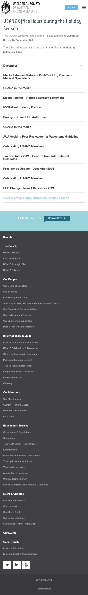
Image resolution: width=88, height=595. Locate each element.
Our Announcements (14, 500)
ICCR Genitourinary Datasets (23, 107)
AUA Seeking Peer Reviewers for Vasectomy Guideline (40, 136)
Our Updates (10, 506)
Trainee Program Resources (17, 365)
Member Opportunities (15, 410)
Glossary (7, 383)
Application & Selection (15, 473)
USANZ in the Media (17, 88)
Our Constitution (11, 258)
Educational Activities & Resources (21, 455)
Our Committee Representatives (20, 309)
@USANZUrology (57, 217)
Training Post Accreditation (17, 461)
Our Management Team (15, 297)
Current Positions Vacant (16, 404)
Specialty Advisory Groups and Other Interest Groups (31, 303)
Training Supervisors (14, 467)
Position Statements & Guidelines (20, 342)
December (42, 65)
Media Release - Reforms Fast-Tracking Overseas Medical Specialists (37, 76)
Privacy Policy (44, 588)
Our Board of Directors (15, 286)
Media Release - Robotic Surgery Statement (33, 97)
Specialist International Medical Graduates (25, 484)
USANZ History (11, 252)
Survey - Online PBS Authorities (25, 117)
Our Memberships (12, 399)
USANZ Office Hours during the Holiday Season (36, 197)
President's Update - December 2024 (28, 168)
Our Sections (10, 291)
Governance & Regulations (17, 432)
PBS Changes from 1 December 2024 (28, 188)
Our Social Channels (14, 518)
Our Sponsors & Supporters (17, 321)
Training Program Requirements (20, 444)
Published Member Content (17, 360)
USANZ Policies (11, 270)
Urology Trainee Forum (15, 479)
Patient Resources (13, 377)
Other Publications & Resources (20, 354)
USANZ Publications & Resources (20, 348)
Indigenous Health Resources (18, 371)
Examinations (10, 449)
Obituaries (8, 416)
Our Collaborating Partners (17, 315)
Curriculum (9, 438)
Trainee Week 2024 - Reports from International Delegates (36, 157)
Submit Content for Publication (19, 523)
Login (71, 7)
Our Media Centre (12, 512)
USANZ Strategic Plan (14, 264)
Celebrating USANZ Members (23, 146)
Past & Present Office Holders (18, 326)
